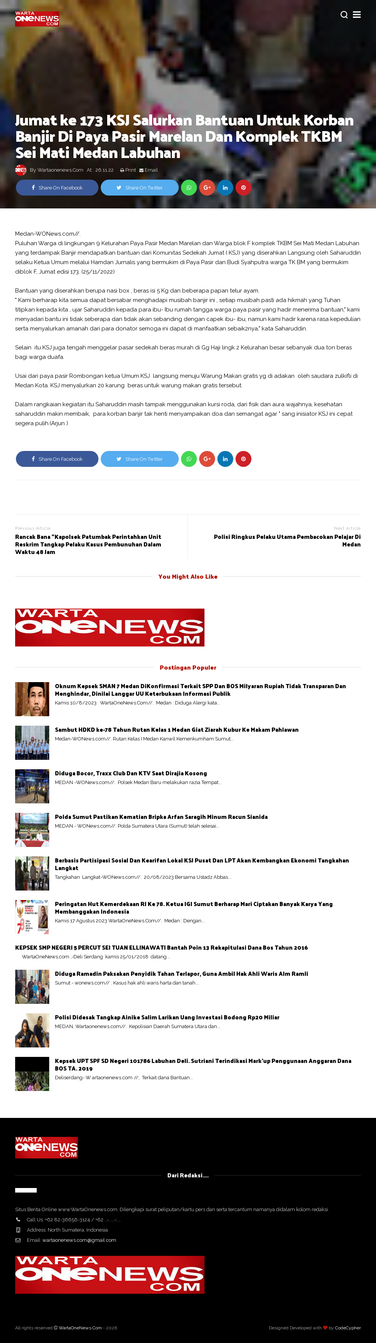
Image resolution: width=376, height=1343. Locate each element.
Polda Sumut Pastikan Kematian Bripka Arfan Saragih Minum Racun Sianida (161, 816)
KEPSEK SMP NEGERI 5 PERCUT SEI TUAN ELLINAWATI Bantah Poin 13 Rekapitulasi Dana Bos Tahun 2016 (161, 947)
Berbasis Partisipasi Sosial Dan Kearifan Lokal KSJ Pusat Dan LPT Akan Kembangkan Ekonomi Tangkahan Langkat (202, 864)
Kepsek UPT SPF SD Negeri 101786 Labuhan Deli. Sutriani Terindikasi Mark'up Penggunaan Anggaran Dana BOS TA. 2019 (203, 1064)
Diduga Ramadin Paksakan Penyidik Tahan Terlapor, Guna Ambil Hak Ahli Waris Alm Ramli (181, 973)
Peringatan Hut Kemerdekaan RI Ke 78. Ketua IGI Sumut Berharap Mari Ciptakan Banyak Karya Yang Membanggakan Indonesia (194, 907)
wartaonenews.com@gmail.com (79, 1240)
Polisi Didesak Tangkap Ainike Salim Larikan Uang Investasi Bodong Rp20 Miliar (167, 1017)
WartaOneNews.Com (80, 1327)
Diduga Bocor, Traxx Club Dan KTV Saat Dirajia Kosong (131, 773)
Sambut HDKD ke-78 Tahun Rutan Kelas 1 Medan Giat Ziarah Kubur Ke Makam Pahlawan (177, 729)
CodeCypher (348, 1327)
